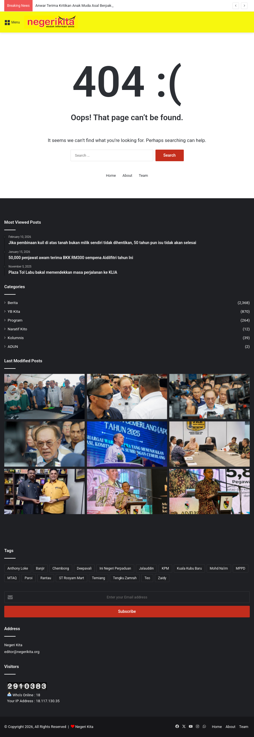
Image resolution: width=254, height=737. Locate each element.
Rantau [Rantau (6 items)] (45, 578)
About (127, 175)
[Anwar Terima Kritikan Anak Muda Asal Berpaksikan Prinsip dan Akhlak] (127, 396)
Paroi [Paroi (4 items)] (29, 578)
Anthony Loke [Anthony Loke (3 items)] (17, 568)
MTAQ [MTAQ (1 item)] (12, 578)
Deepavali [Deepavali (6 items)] (84, 568)
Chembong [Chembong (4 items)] (60, 568)
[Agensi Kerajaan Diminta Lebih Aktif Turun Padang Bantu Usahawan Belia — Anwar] (44, 396)
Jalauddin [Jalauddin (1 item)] (146, 568)
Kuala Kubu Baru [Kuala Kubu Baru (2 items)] (189, 568)
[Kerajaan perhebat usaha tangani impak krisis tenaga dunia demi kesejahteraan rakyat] (127, 444)
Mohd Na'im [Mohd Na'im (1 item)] (219, 568)
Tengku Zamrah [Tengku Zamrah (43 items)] (124, 578)
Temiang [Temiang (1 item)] (98, 578)
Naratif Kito (17, 329)
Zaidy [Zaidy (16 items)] (162, 578)
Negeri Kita (84, 727)
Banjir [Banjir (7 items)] (40, 568)
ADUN (13, 346)
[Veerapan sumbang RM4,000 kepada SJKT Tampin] (44, 491)
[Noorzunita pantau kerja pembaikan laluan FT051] (209, 444)
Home (111, 175)
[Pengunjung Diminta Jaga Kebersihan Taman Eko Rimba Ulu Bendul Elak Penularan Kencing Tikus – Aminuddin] (127, 491)
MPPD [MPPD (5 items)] (241, 568)
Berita (13, 302)
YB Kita (14, 311)
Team (143, 175)
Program (15, 320)
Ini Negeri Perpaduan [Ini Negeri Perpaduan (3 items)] (115, 568)
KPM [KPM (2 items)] (165, 568)
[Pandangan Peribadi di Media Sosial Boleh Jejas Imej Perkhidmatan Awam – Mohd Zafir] (209, 491)
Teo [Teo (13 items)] (147, 578)
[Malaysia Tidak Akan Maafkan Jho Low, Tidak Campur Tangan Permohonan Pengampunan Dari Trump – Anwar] (209, 396)
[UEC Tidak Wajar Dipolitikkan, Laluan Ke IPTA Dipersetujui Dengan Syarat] (44, 444)
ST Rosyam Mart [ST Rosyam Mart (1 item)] (71, 578)
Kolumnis (16, 337)
